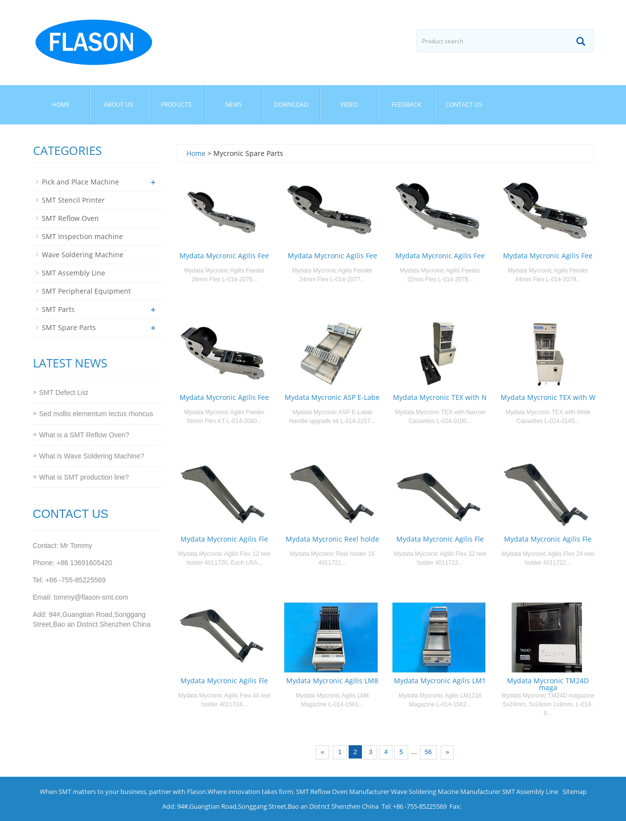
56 (428, 752)
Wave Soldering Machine (82, 254)
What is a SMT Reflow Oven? (84, 435)
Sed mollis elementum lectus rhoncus (96, 414)
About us (118, 104)
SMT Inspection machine (82, 236)
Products (176, 104)
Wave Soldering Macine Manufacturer (446, 791)
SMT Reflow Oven (70, 218)
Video (349, 104)
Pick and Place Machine (80, 181)
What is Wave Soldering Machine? (91, 456)
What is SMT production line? (84, 477)
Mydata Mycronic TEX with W (548, 397)
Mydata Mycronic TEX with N (440, 397)
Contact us (464, 104)
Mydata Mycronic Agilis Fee (224, 255)
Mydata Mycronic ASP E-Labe (332, 397)
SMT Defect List (63, 392)
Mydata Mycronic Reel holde (332, 539)
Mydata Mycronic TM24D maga (548, 684)
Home (61, 104)
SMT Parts (58, 309)
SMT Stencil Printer (73, 200)
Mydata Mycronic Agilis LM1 (440, 680)
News (233, 104)
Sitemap (575, 791)
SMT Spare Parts (69, 327)
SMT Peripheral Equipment (86, 291)
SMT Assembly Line (73, 272)
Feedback (406, 104)
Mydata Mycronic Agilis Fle (224, 539)
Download (291, 104)
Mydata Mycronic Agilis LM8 (332, 680)
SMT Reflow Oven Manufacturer (342, 791)
